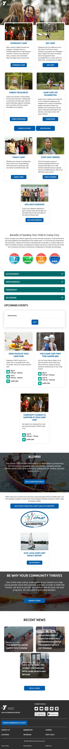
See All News (34, 688)
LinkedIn (57, 708)
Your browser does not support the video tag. (34, 12)
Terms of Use (5, 746)
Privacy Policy (27, 746)
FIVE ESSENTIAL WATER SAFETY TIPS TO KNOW (17, 646)
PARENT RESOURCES (19, 119)
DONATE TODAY (34, 601)
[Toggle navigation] (65, 3)
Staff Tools (49, 735)
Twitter (36, 708)
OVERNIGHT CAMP (18, 65)
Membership (28, 730)
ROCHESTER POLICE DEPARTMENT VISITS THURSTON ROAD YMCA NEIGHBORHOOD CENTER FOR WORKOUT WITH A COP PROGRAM (49, 640)
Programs (27, 735)
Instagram (46, 708)
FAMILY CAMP (18, 177)
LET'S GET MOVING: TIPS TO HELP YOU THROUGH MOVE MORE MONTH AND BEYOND (34, 670)
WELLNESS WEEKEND (34, 220)
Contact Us (5, 730)
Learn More (50, 119)
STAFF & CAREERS (50, 177)
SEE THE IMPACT (34, 563)
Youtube (41, 708)
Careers (48, 730)
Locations (5, 735)
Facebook (51, 708)
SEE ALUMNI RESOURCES (34, 482)
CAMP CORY (14, 381)
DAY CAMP (50, 65)
